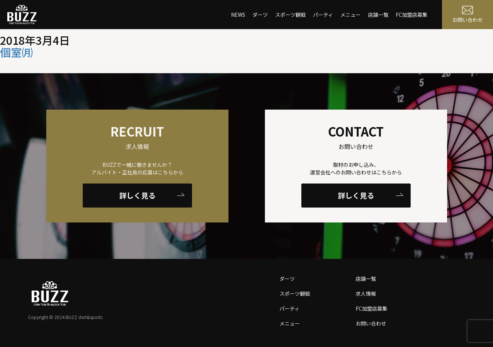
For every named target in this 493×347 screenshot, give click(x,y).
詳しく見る (151, 195)
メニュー (350, 14)
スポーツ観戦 (290, 14)
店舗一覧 (378, 14)
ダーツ (260, 14)
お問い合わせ (371, 323)
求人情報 (366, 293)
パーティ (323, 14)
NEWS (238, 14)
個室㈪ (16, 52)
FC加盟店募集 (411, 14)
